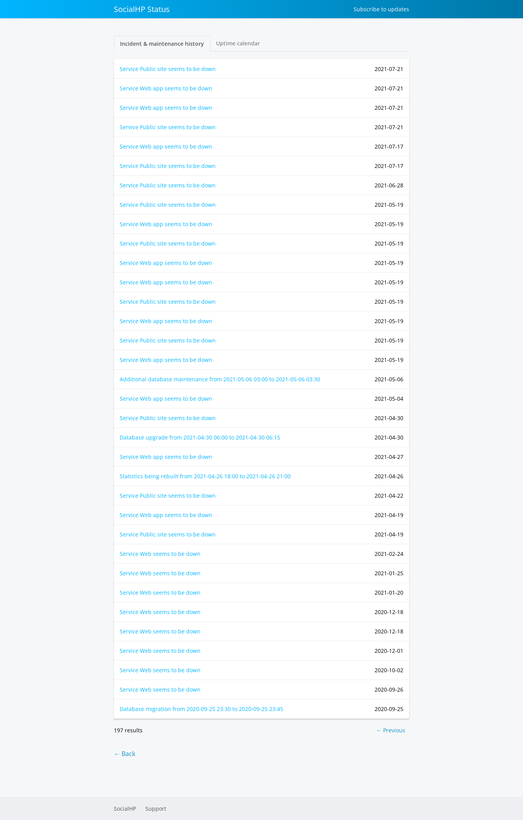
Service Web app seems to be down (166, 88)
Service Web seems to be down (160, 553)
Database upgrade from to (200, 437)
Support (155, 808)
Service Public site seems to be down (168, 69)
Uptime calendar (238, 43)
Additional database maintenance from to (220, 379)
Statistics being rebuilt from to (205, 476)
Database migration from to (201, 709)
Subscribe (381, 9)
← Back (124, 753)
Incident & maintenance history (162, 43)
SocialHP (125, 808)
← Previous (390, 730)
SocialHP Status (142, 9)
